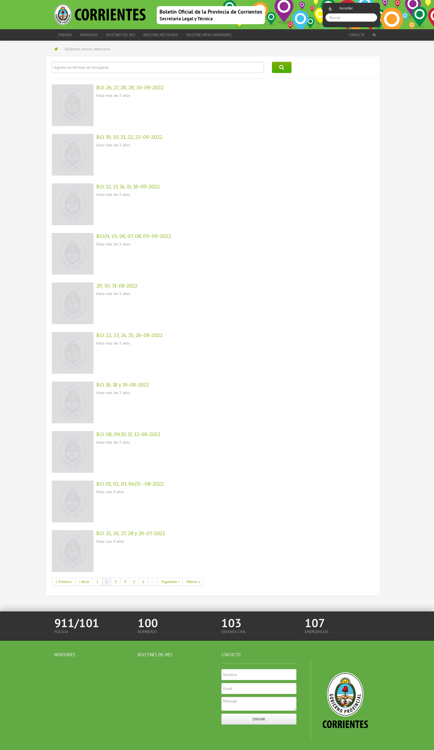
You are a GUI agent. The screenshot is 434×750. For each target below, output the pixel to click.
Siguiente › (170, 581)
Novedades (89, 34)
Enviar (259, 719)
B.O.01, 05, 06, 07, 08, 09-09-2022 (133, 236)
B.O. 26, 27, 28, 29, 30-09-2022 (129, 88)
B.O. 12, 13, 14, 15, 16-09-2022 (128, 187)
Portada (65, 34)
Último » (193, 581)
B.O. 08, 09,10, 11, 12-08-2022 (128, 434)
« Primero (63, 581)
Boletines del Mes (120, 34)
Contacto (356, 34)
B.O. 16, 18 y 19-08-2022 (122, 385)
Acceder (346, 8)
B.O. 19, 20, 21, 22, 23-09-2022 (129, 137)
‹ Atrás (84, 581)
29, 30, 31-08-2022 (117, 286)
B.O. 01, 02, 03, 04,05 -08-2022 (130, 484)
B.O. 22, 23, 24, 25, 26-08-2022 (129, 335)
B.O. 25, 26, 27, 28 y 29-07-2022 (130, 533)
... (153, 581)
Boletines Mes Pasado (160, 34)
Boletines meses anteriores (209, 34)
